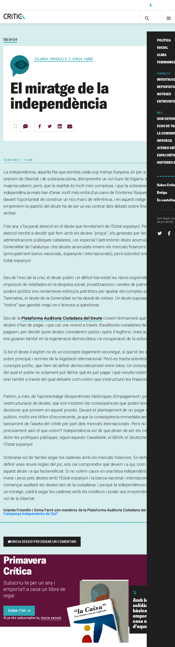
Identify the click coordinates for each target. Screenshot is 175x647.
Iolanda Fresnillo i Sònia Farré (63, 63)
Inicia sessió (161, 5)
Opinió (10, 43)
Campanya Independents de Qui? (30, 518)
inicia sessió (51, 622)
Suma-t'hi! (17, 615)
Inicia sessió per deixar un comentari (44, 546)
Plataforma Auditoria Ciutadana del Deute (61, 322)
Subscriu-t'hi (130, 5)
